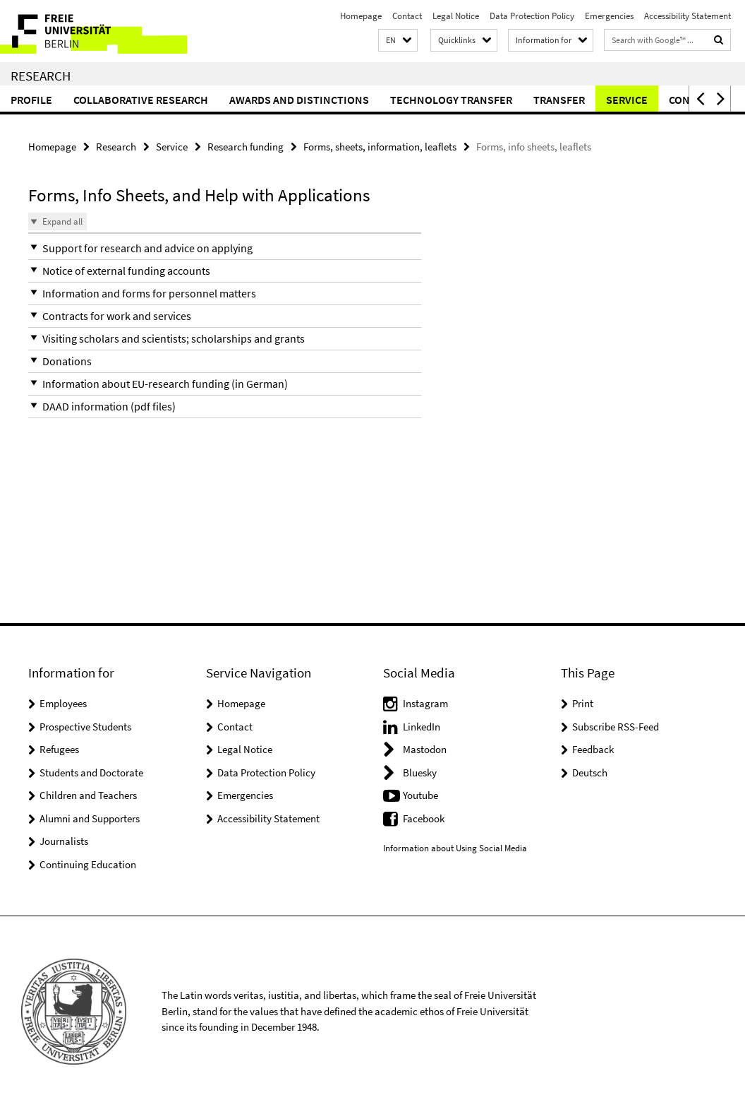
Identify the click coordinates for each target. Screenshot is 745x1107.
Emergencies (609, 16)
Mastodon (425, 749)
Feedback (593, 749)
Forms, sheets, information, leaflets (379, 146)
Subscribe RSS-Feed (615, 726)
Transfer (559, 100)
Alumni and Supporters (90, 818)
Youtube (420, 795)
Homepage (361, 16)
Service (627, 100)
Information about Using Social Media (455, 848)
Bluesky (420, 772)
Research (41, 75)
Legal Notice (455, 16)
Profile (31, 100)
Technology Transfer (451, 100)
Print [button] (582, 703)
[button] (398, 40)
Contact (407, 16)
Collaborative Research (140, 100)
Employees (63, 703)
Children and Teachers (88, 795)
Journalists (64, 841)
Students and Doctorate (91, 772)
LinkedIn (421, 726)
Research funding (245, 146)
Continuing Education (88, 864)
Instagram (425, 703)
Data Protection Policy (532, 16)
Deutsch (589, 772)
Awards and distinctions (299, 100)
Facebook (423, 818)
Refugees (59, 749)
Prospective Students (85, 726)
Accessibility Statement (687, 16)
